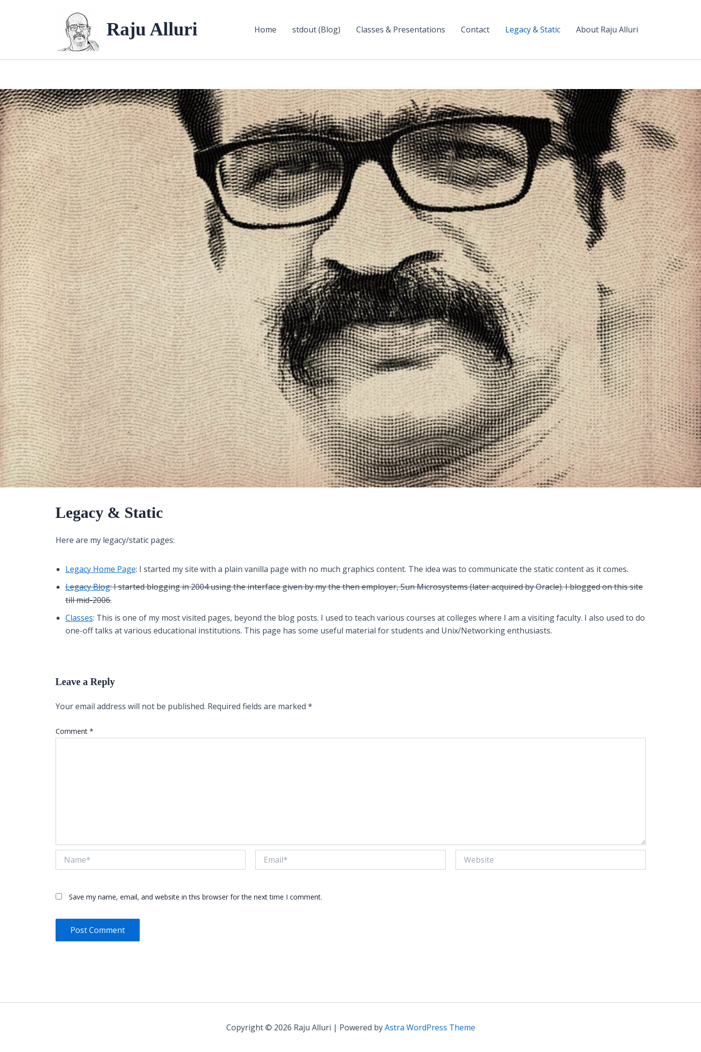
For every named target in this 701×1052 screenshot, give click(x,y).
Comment (74, 731)
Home (265, 29)
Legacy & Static (532, 29)
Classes (79, 617)
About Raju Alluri (607, 29)
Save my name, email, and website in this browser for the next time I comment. (195, 897)
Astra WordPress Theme (430, 1027)
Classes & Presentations (400, 29)
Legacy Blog (87, 586)
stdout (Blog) (316, 29)
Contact (475, 29)
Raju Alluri (152, 29)
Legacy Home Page (100, 569)
